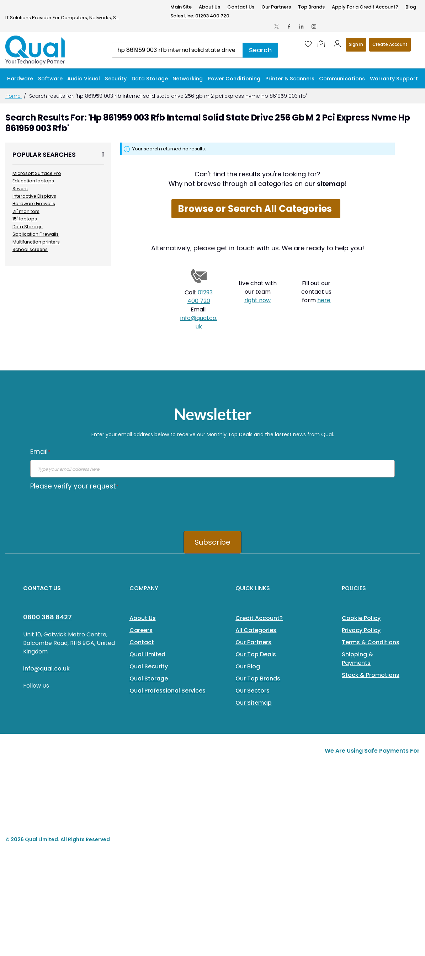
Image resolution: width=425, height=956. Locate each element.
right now (257, 300)
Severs (20, 189)
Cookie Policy (361, 618)
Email (40, 451)
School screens (30, 249)
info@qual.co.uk (198, 322)
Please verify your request (74, 486)
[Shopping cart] (323, 43)
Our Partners (276, 7)
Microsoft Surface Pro (36, 173)
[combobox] (177, 50)
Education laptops (33, 181)
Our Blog (247, 666)
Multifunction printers (36, 242)
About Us (209, 7)
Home (13, 96)
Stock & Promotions (370, 675)
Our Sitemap (253, 703)
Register (390, 45)
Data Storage (27, 227)
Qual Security (148, 666)
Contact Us (240, 7)
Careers (141, 630)
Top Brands (311, 7)
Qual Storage (148, 678)
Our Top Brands (257, 678)
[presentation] (84, 508)
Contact (141, 642)
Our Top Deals (255, 654)
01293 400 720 (200, 296)
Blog (410, 7)
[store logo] (35, 50)
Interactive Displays (34, 196)
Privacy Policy (361, 630)
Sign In (356, 44)
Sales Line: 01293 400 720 (199, 15)
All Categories (255, 630)
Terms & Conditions (370, 642)
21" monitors (25, 211)
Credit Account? (259, 618)
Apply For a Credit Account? (365, 7)
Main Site (181, 7)
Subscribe (213, 542)
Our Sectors (252, 691)
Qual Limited (147, 654)
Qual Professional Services (167, 691)
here (323, 300)
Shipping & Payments (357, 658)
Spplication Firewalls (35, 234)
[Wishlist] (308, 43)
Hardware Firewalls (33, 204)
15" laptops (24, 219)
